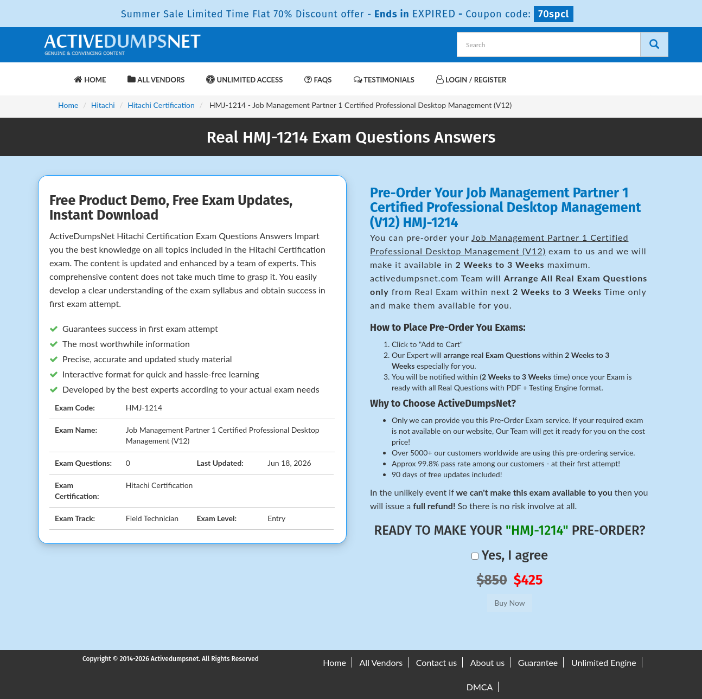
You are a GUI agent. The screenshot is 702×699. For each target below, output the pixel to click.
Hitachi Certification (161, 105)
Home (90, 79)
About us (487, 662)
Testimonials (384, 79)
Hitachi (103, 105)
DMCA (480, 687)
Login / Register (471, 79)
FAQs (317, 79)
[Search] (654, 44)
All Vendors (155, 79)
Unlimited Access (244, 79)
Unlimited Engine (603, 662)
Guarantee (538, 662)
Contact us (436, 662)
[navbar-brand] (55, 74)
